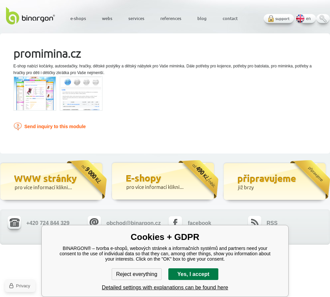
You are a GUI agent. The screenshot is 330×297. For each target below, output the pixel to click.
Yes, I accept (193, 274)
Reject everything (136, 274)
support (282, 18)
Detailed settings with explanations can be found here (165, 287)
